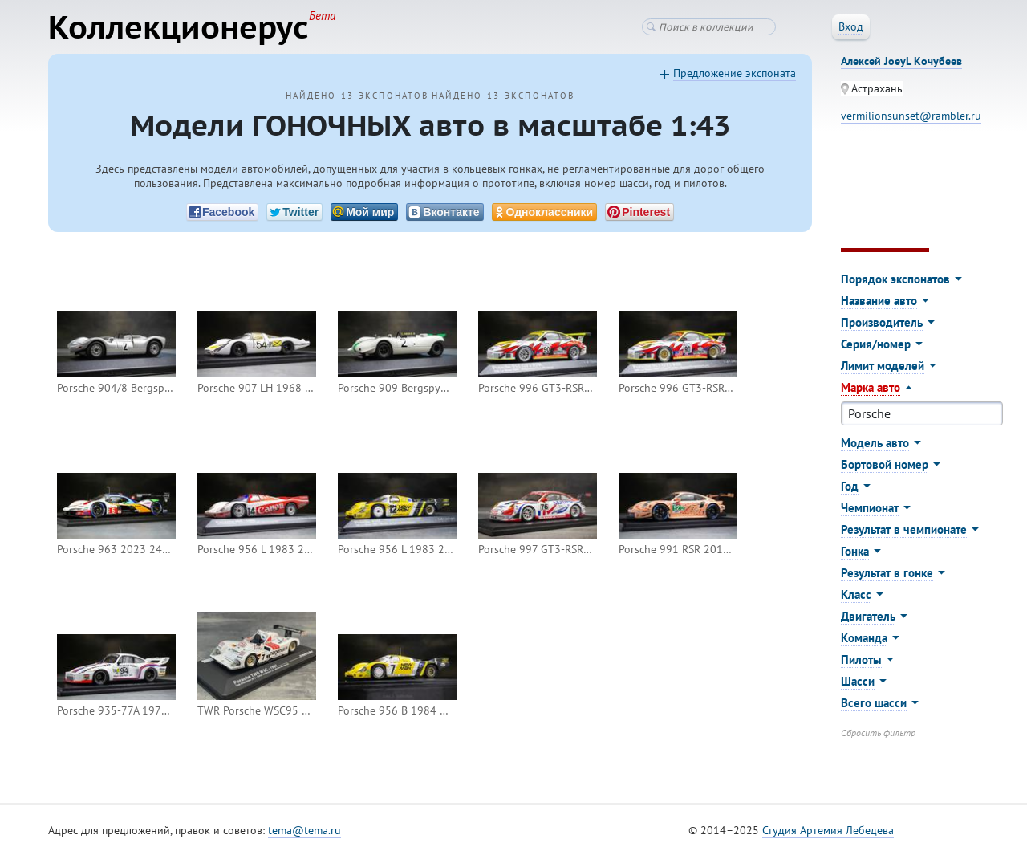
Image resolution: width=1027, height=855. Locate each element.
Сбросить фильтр (878, 733)
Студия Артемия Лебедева (828, 830)
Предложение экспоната (734, 73)
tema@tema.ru (304, 830)
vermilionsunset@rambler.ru (911, 115)
